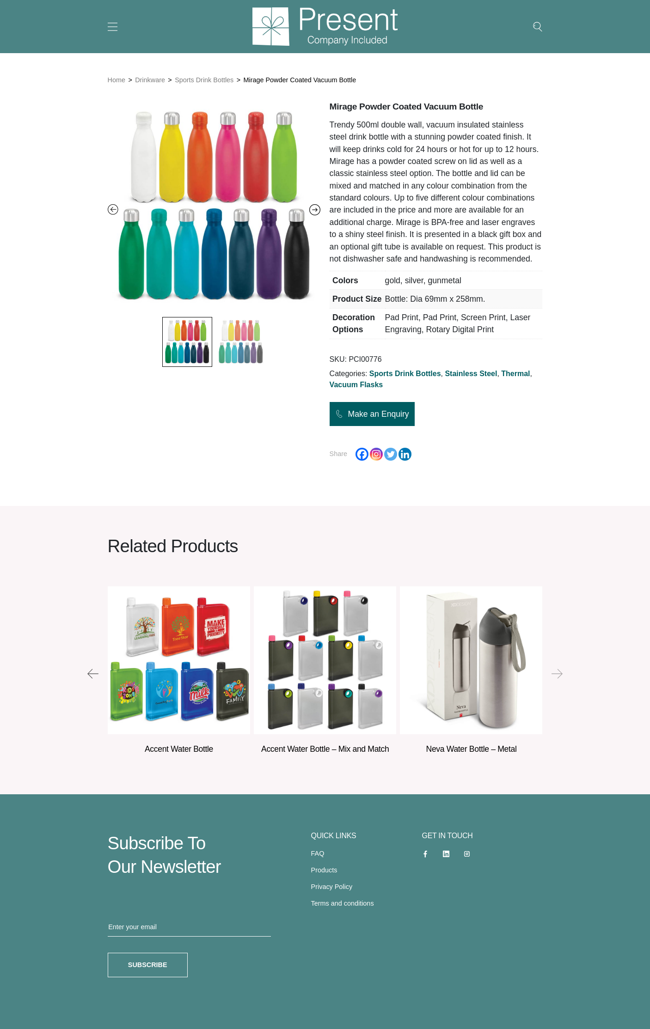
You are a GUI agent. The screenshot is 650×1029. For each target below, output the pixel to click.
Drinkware (150, 80)
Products (324, 870)
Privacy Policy (332, 886)
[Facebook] (362, 454)
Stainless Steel (471, 374)
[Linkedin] (405, 454)
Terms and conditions (342, 903)
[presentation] (92, 673)
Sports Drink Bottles (204, 80)
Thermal (515, 374)
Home (116, 80)
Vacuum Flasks (356, 385)
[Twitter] (390, 454)
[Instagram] (376, 454)
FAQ (318, 853)
